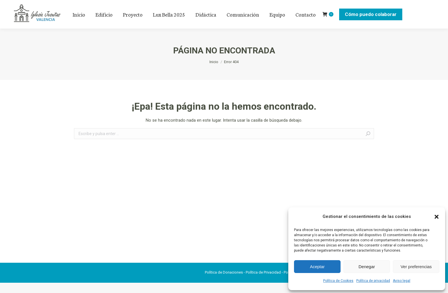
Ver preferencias (416, 266)
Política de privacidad (373, 281)
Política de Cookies (338, 281)
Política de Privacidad (263, 282)
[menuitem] (78, 24)
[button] (436, 217)
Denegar (367, 266)
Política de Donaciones (224, 282)
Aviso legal (401, 281)
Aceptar (317, 266)
